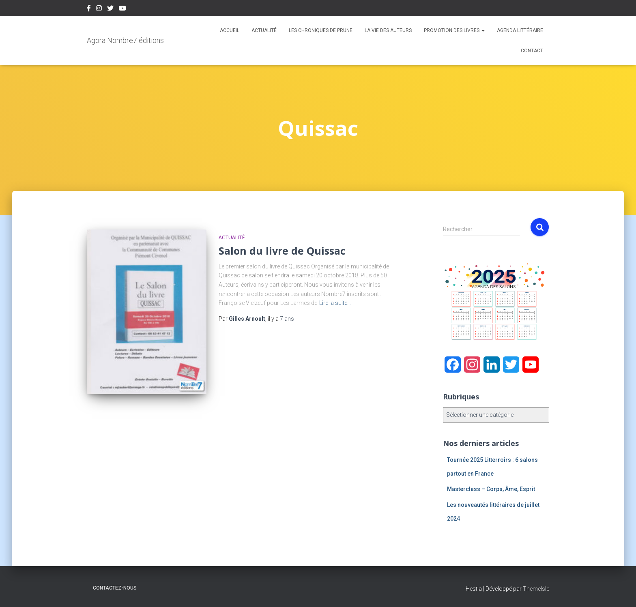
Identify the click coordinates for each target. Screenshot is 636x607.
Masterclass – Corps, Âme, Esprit (491, 489)
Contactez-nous (115, 588)
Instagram (99, 9)
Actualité (264, 30)
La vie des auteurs (388, 30)
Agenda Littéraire (520, 30)
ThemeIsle (536, 589)
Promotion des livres (454, 30)
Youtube (122, 9)
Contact (532, 51)
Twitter (110, 9)
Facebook (89, 9)
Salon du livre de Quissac (282, 250)
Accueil (229, 30)
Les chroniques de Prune (320, 30)
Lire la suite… (335, 303)
